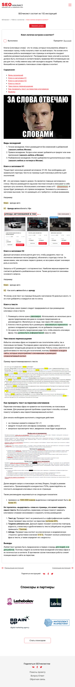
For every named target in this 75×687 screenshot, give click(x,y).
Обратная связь (37, 679)
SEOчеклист (6, 20)
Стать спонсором (38, 640)
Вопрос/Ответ (37, 676)
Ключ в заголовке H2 (17, 81)
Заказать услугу (38, 26)
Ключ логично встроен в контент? (37, 20)
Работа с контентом (17, 20)
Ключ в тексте (14, 83)
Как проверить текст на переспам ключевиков (28, 89)
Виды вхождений (15, 75)
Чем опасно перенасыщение (20, 86)
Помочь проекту (37, 672)
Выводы (11, 92)
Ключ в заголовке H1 (17, 78)
